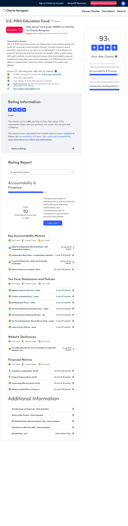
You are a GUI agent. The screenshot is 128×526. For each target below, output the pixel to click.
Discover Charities (91, 11)
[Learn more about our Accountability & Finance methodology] (52, 223)
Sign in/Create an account (51, 3)
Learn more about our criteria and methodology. (30, 139)
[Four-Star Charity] (104, 56)
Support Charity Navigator (103, 3)
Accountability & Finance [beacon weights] (30, 136)
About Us (121, 11)
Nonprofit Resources (77, 3)
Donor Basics (108, 11)
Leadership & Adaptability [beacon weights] (58, 136)
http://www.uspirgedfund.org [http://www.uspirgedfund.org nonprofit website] (26, 88)
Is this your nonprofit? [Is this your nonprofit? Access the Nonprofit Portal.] (51, 74)
